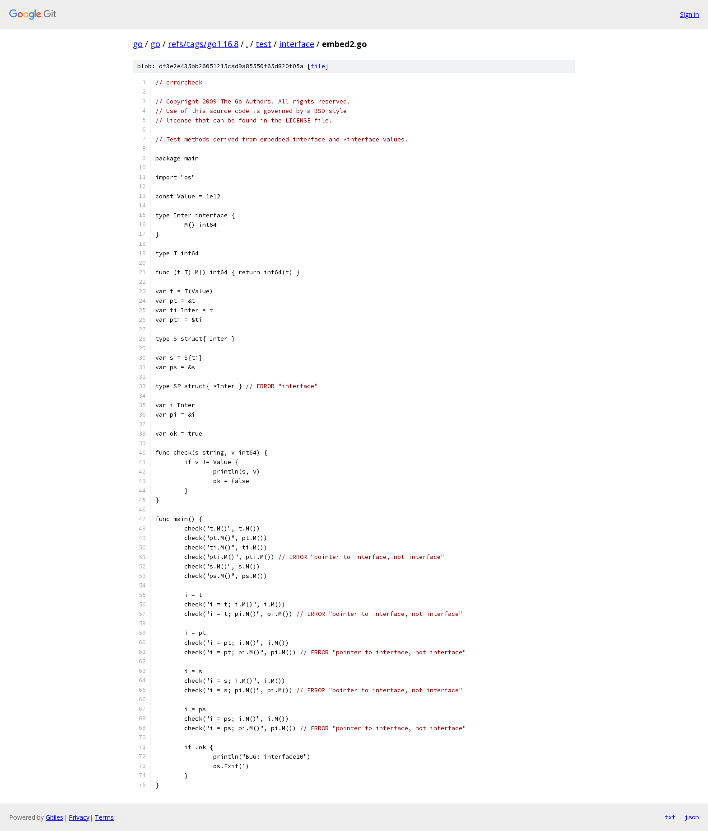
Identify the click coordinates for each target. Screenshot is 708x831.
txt (670, 817)
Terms (104, 817)
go (138, 43)
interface (296, 43)
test (263, 43)
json (692, 817)
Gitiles (54, 817)
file (318, 66)
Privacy (79, 817)
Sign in (689, 14)
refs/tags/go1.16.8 (203, 43)
